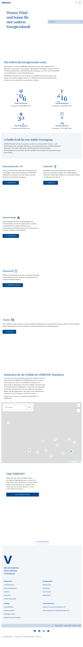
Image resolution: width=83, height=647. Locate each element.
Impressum (38, 643)
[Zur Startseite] (6, 3)
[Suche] (76, 3)
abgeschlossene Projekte (12, 624)
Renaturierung (8, 613)
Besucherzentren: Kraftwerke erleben (56, 617)
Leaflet (70, 468)
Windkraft (46, 595)
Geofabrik (78, 468)
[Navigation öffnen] (80, 3)
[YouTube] (48, 638)
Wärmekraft (47, 602)
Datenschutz (18, 643)
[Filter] (29, 413)
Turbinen (7, 598)
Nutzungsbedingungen (28, 643)
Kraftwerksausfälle (10, 605)
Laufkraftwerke (9, 591)
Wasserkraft (47, 591)
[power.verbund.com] (8, 566)
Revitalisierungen (9, 620)
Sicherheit (7, 602)
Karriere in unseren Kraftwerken (54, 613)
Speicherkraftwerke (10, 595)
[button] (8, 429)
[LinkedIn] (35, 638)
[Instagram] (44, 638)
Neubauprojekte (9, 617)
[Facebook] (39, 638)
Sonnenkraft (47, 598)
